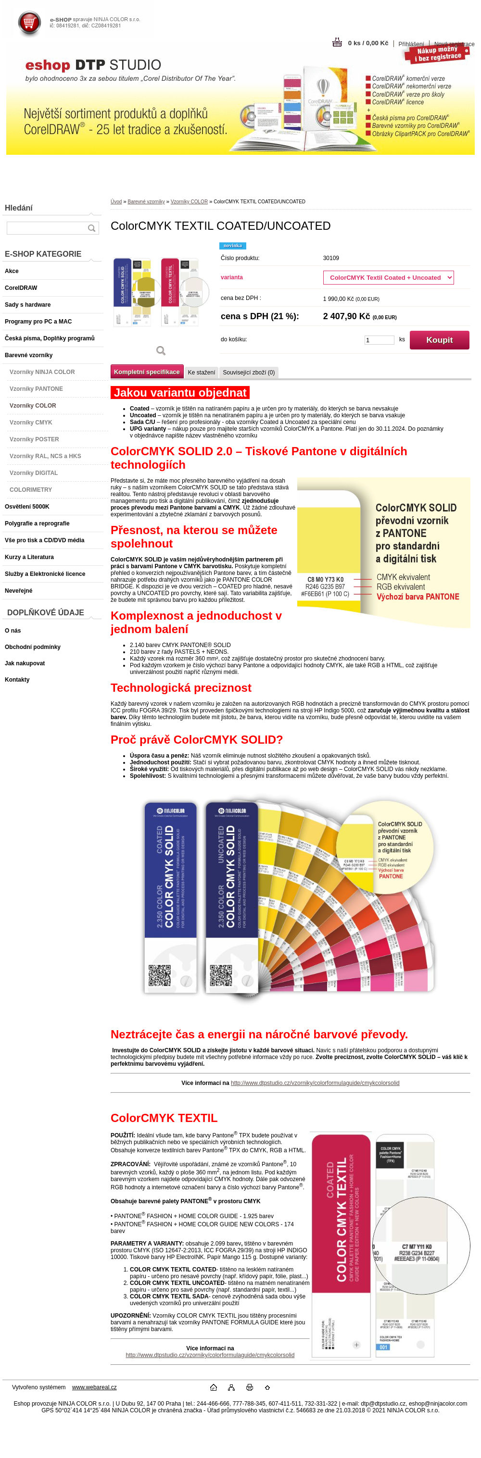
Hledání (19, 208)
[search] (91, 228)
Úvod (116, 201)
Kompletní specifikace (147, 371)
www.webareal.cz (94, 1387)
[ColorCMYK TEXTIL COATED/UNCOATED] (161, 302)
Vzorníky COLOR (189, 201)
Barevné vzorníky (146, 201)
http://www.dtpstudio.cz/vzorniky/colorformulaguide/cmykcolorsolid (315, 1083)
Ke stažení (201, 372)
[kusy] (379, 340)
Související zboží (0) (249, 372)
